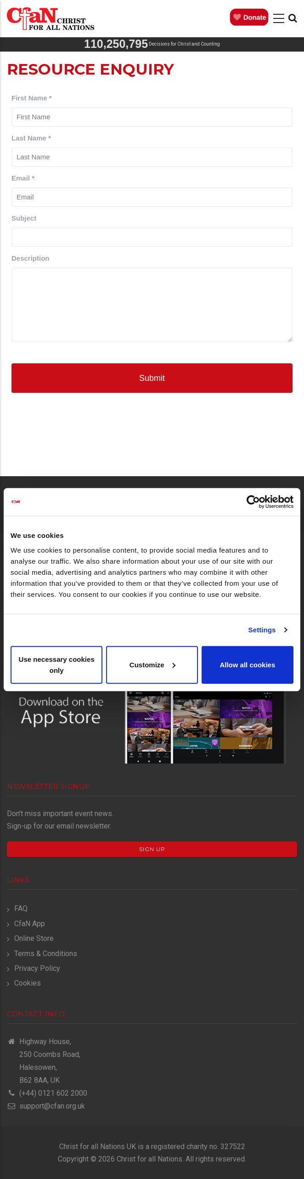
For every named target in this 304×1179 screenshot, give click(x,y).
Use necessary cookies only (57, 664)
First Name (31, 98)
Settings (262, 630)
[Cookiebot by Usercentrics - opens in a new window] (253, 502)
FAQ (21, 908)
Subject (23, 218)
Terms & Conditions (45, 953)
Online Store (34, 938)
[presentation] (152, 429)
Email (22, 178)
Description (30, 258)
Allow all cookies (247, 664)
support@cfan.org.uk (46, 1106)
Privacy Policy (37, 968)
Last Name (31, 138)
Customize (152, 664)
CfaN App (29, 923)
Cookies (27, 983)
